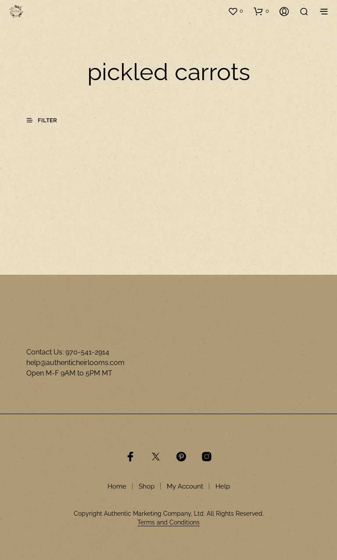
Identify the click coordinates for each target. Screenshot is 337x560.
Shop (146, 486)
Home (117, 486)
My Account (185, 486)
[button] (235, 11)
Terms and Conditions (168, 522)
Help (222, 486)
